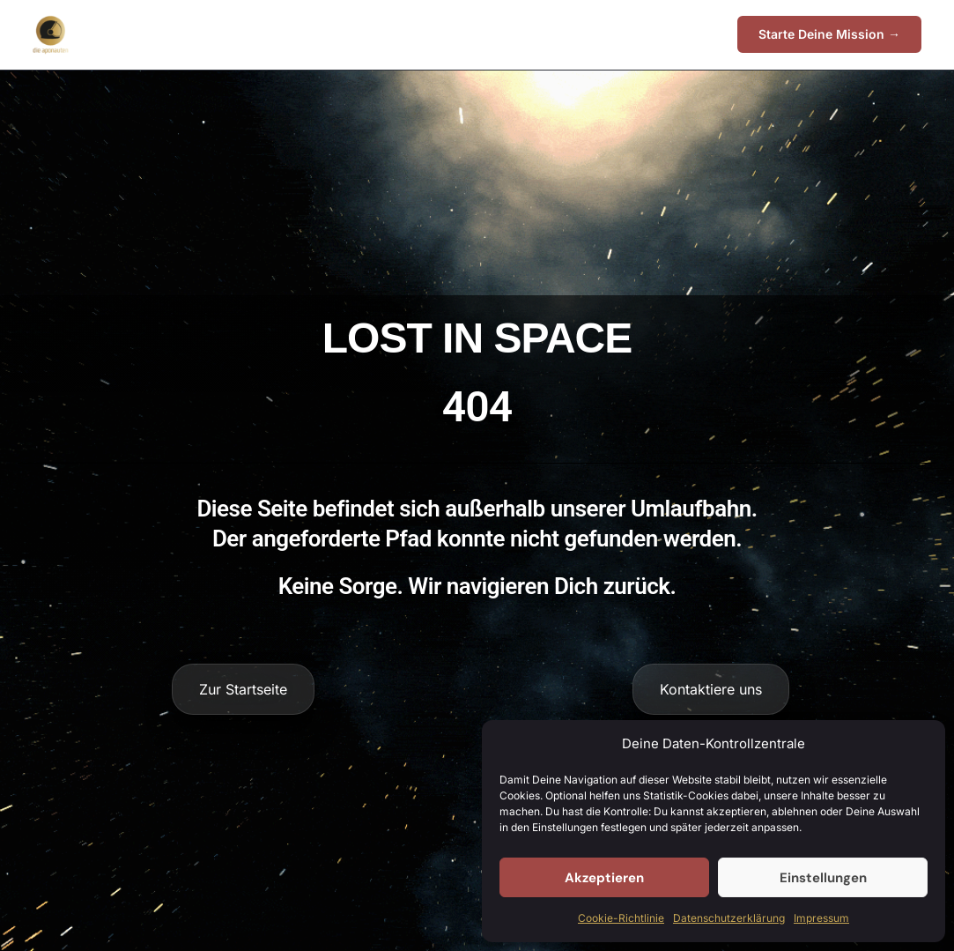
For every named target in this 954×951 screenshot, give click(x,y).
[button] (829, 34)
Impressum (821, 918)
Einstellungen (823, 878)
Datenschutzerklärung (729, 918)
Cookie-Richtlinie (621, 918)
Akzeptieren (604, 878)
